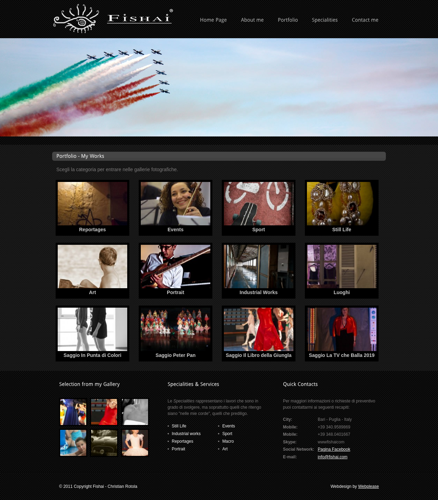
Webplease (368, 486)
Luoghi (342, 292)
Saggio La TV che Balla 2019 (341, 355)
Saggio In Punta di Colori (92, 355)
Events (176, 229)
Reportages (92, 229)
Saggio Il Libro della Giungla (258, 355)
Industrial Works (258, 292)
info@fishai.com (333, 457)
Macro (228, 441)
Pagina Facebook (334, 449)
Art (92, 292)
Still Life (341, 229)
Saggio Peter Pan (175, 355)
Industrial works (186, 433)
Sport (258, 229)
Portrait (175, 292)
